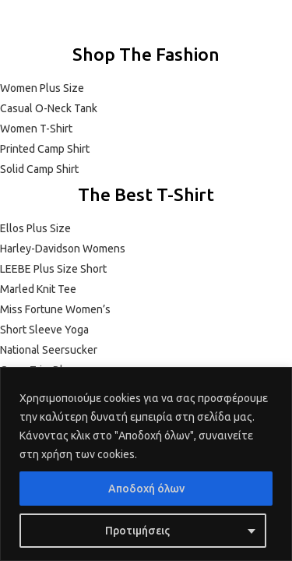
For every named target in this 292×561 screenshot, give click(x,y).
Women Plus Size (42, 88)
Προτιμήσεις (137, 530)
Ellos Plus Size (35, 228)
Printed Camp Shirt (45, 149)
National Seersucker (48, 350)
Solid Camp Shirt (39, 169)
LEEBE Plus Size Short (53, 269)
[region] (146, 464)
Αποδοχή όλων (146, 488)
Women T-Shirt (36, 128)
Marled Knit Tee (38, 289)
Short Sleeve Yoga (44, 329)
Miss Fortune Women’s (55, 309)
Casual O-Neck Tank (48, 108)
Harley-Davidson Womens (62, 248)
